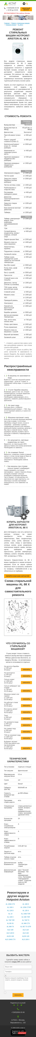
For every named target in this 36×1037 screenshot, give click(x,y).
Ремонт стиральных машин (20, 23)
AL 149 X (10, 917)
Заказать (26, 668)
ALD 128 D (10, 933)
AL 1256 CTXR (26, 907)
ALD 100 (10, 930)
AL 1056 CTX (10, 904)
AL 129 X (26, 910)
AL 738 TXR (10, 920)
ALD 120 (26, 930)
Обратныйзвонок (26, 9)
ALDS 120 (25, 936)
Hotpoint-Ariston (11, 25)
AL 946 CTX (26, 923)
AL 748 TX (25, 920)
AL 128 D (10, 910)
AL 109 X (10, 907)
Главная (7, 23)
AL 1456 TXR (25, 914)
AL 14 (10, 914)
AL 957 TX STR (25, 926)
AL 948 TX (10, 926)
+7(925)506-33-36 (13, 8)
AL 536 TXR (26, 917)
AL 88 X (20, 25)
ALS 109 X (25, 939)
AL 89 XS (10, 923)
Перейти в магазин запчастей (17, 576)
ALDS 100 (10, 936)
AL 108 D (25, 904)
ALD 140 (26, 933)
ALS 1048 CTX (10, 939)
